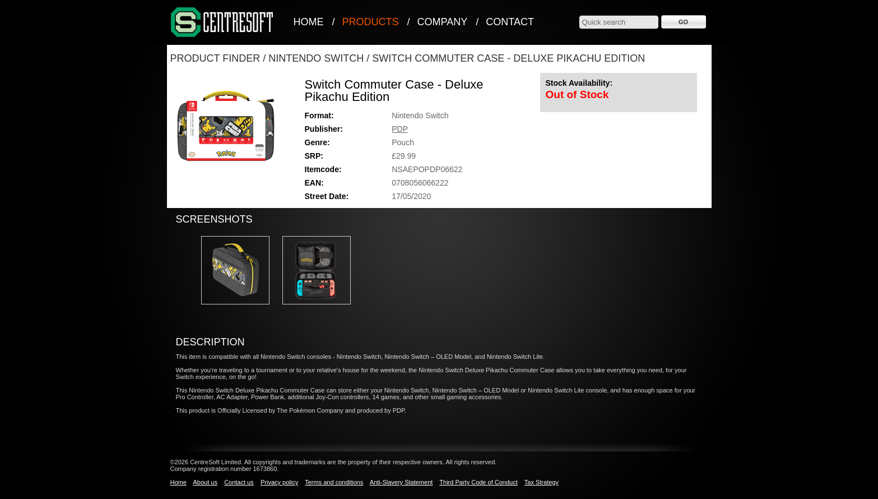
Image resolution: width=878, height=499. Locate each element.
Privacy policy (279, 482)
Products (370, 21)
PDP (400, 128)
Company (442, 21)
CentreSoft (222, 23)
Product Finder (215, 58)
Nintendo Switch (316, 58)
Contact (510, 21)
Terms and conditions (334, 482)
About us (205, 482)
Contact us (239, 482)
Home (309, 21)
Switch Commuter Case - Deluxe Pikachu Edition (508, 58)
